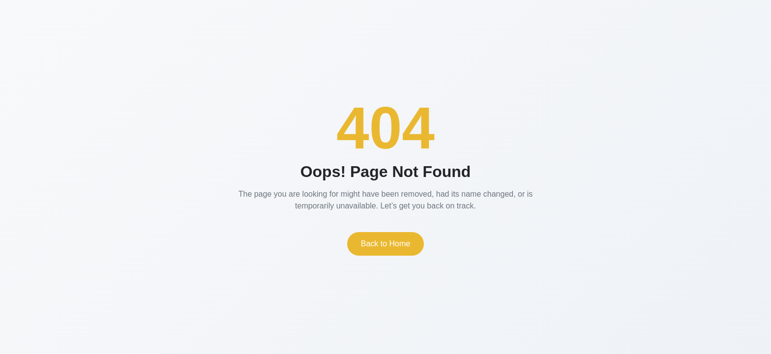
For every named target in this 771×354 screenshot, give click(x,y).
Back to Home (385, 243)
